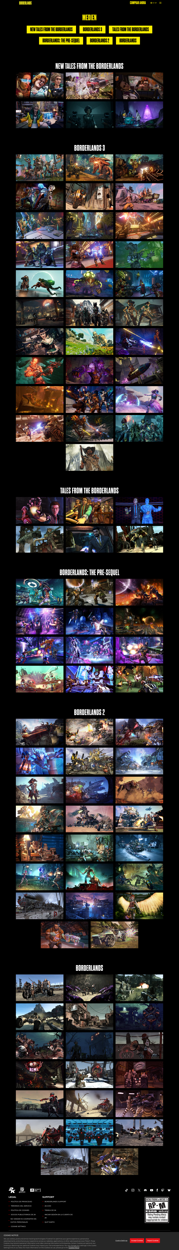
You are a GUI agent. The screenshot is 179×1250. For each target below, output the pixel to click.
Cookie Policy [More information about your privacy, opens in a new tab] (74, 1248)
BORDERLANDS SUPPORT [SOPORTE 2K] (55, 1202)
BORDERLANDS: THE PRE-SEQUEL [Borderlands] (61, 40)
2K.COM (48, 1206)
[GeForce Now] (35, 1190)
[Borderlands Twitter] (139, 1190)
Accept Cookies (137, 1240)
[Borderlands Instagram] (132, 1190)
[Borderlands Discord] (145, 1190)
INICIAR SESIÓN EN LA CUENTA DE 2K (59, 1216)
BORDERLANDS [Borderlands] (128, 40)
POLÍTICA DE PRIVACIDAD (21, 1202)
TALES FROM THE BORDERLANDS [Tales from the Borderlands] (130, 29)
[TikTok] (126, 1190)
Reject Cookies (152, 1240)
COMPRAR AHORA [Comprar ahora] (138, 3)
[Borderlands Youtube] (151, 1190)
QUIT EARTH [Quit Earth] (50, 1222)
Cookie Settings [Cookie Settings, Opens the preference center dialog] (121, 1240)
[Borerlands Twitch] (162, 1190)
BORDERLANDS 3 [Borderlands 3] (92, 29)
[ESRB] (157, 1209)
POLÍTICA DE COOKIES (20, 1210)
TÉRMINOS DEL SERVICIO (21, 1206)
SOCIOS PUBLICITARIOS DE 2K (23, 1215)
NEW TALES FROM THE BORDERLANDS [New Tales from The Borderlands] (51, 29)
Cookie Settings (18, 1226)
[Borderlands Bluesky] (169, 1190)
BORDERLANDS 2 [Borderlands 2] (99, 40)
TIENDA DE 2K (50, 1210)
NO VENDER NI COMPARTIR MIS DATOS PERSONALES (23, 1220)
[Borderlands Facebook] (157, 1190)
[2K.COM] (12, 1190)
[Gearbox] (22, 1190)
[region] (89, 1241)
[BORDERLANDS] (25, 3)
